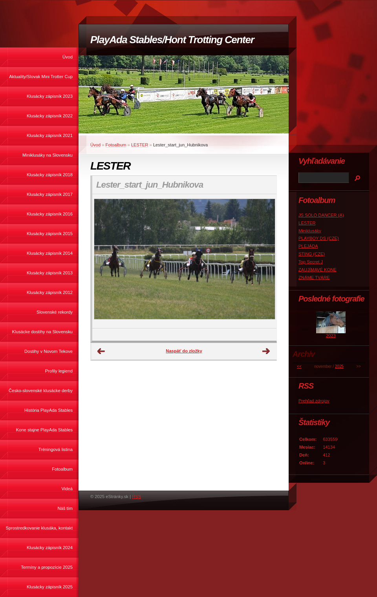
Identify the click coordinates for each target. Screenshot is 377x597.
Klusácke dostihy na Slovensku (42, 331)
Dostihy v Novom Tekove (48, 351)
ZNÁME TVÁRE (313, 277)
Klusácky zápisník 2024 (50, 547)
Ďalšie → (266, 351)
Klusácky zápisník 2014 (50, 253)
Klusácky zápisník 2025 (50, 586)
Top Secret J (310, 261)
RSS (136, 496)
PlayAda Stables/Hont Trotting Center (172, 40)
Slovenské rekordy (55, 312)
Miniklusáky (309, 230)
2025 (339, 366)
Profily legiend (59, 371)
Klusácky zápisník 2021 (50, 135)
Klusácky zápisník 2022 (50, 115)
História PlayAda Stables (48, 410)
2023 (331, 335)
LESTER (139, 144)
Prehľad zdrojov (313, 400)
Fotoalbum (62, 469)
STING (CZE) (311, 254)
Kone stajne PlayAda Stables (44, 429)
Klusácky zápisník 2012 (50, 292)
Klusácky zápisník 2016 (50, 214)
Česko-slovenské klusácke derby (41, 390)
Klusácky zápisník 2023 (50, 96)
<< (299, 366)
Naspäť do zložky (184, 351)
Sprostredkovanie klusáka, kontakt (39, 528)
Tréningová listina (55, 449)
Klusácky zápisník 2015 (50, 233)
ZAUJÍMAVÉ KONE (317, 269)
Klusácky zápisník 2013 (50, 272)
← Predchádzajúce (101, 351)
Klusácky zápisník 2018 (50, 174)
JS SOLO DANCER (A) (321, 215)
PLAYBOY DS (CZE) (318, 238)
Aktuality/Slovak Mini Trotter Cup (41, 76)
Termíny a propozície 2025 (47, 567)
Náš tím (65, 508)
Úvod (67, 57)
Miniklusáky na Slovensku (47, 155)
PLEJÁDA (308, 246)
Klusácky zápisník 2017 (50, 194)
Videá (67, 488)
